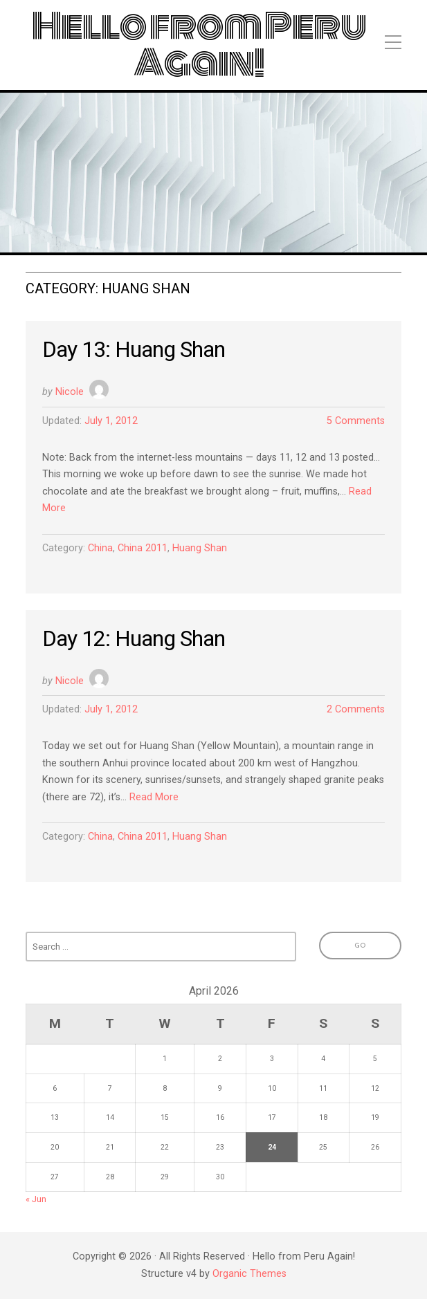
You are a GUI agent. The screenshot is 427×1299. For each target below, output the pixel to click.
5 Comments (356, 421)
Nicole (69, 392)
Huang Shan (199, 548)
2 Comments (356, 709)
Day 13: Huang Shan (133, 349)
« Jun (36, 1199)
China (100, 548)
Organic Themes (249, 1274)
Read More (154, 797)
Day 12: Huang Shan (133, 638)
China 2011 (142, 548)
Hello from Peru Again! (199, 45)
